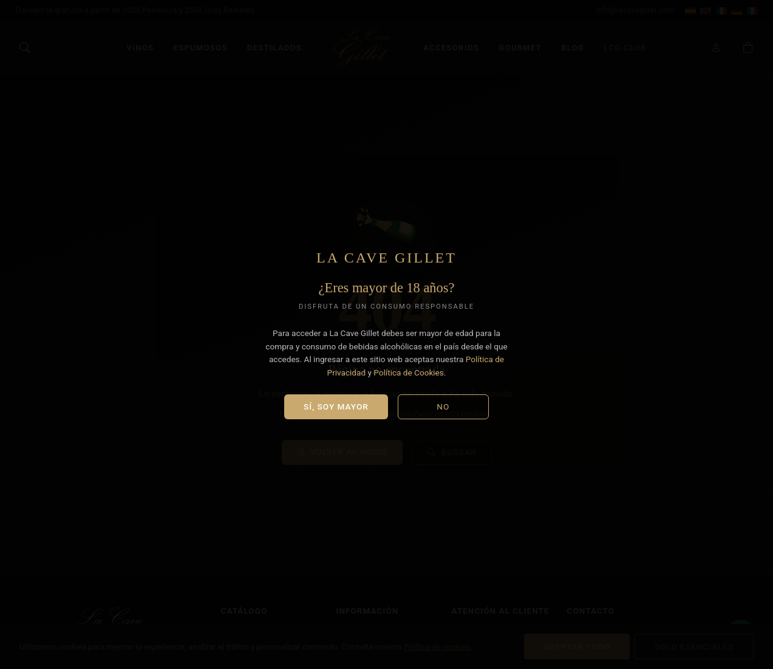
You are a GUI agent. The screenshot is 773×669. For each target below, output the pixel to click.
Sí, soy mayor (336, 406)
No (443, 406)
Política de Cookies (408, 372)
